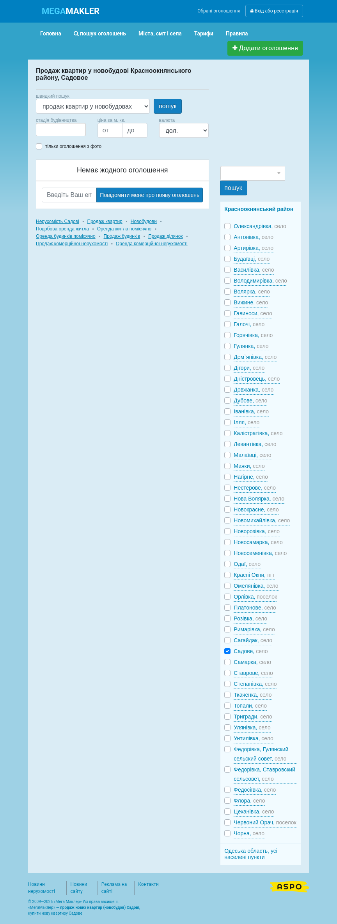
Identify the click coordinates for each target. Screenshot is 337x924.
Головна (50, 33)
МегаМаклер (41, 907)
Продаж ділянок (165, 236)
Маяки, (249, 466)
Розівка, (250, 618)
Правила (237, 33)
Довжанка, (253, 389)
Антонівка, (253, 237)
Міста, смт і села (160, 33)
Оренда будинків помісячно (66, 236)
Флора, (249, 801)
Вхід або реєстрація (274, 11)
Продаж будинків (122, 236)
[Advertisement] (278, 116)
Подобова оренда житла (62, 229)
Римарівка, (254, 629)
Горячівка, (253, 335)
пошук (167, 106)
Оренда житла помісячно (124, 229)
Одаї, (247, 564)
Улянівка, (252, 727)
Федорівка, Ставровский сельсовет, (264, 774)
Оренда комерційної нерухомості (152, 243)
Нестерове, (255, 488)
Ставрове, (253, 673)
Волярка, (252, 291)
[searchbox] (50, 129)
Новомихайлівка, (262, 520)
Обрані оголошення (218, 11)
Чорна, (249, 833)
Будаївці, (252, 259)
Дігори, (249, 368)
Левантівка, (255, 444)
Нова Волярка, (259, 498)
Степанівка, (255, 684)
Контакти (148, 884)
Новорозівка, (257, 531)
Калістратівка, (258, 433)
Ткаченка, (252, 695)
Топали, (250, 706)
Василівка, (254, 270)
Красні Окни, (254, 575)
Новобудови (144, 221)
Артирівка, (253, 248)
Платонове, (255, 607)
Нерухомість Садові (57, 221)
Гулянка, (251, 346)
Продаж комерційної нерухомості (72, 243)
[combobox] (61, 129)
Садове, (251, 651)
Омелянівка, (256, 586)
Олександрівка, (260, 226)
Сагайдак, (253, 640)
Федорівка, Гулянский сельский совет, (261, 754)
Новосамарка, (258, 542)
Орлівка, (255, 597)
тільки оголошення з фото (73, 146)
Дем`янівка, (255, 357)
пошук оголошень (100, 33)
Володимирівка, (260, 281)
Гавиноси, (253, 313)
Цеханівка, (254, 811)
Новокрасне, (256, 509)
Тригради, (253, 716)
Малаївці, (252, 455)
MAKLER (70, 11)
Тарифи (203, 33)
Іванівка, (251, 411)
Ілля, (246, 422)
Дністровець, (257, 379)
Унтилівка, (253, 738)
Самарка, (252, 662)
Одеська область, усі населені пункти (250, 854)
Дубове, (250, 400)
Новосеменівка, (260, 553)
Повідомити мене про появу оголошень (149, 195)
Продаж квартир (104, 221)
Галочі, (249, 324)
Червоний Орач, (265, 822)
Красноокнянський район (258, 209)
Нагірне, (251, 477)
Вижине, (251, 302)
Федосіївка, (255, 790)
